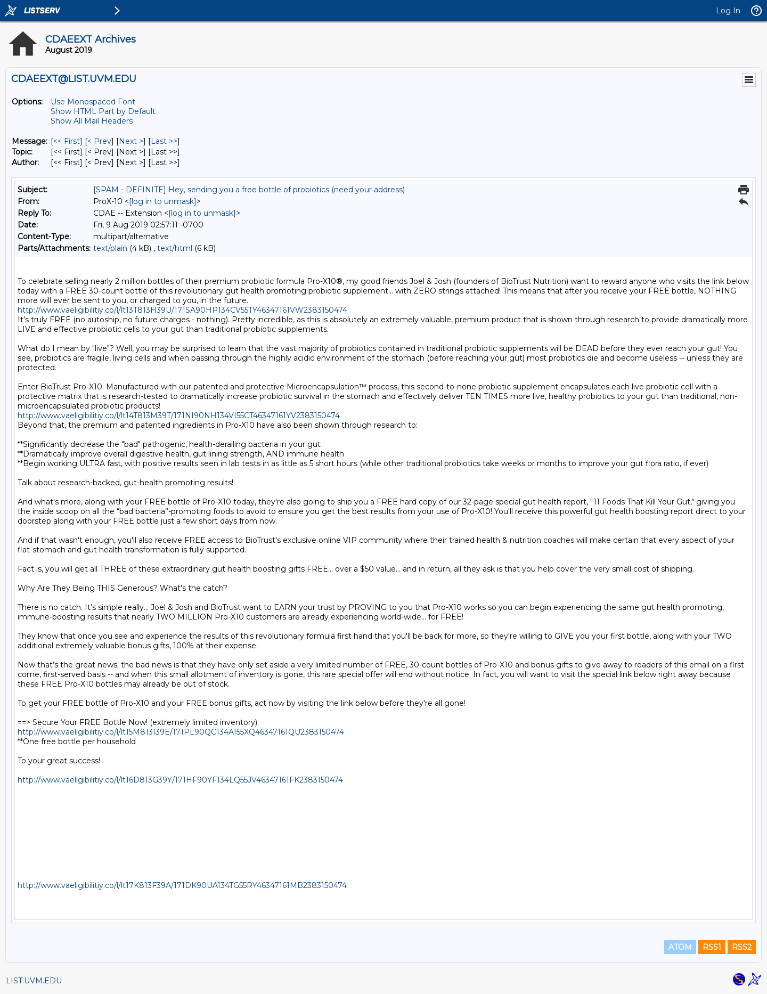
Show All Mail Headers (92, 121)
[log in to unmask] (163, 201)
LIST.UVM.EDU (34, 980)
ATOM (680, 947)
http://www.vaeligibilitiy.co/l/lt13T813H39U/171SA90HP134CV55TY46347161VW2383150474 (182, 310)
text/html (174, 248)
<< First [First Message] (66, 141)
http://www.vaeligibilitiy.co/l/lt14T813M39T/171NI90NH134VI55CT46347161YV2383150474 (179, 415)
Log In (728, 10)
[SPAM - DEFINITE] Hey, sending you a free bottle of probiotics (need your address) (249, 189)
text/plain (110, 248)
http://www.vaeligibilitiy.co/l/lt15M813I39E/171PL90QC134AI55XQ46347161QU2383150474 (181, 732)
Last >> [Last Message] (164, 141)
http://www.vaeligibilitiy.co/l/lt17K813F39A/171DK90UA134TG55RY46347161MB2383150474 (182, 885)
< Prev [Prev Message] (99, 141)
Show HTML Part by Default (103, 111)
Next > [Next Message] (131, 141)
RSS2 (742, 947)
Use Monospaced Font (93, 102)
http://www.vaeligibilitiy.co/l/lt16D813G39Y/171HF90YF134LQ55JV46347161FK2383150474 (180, 780)
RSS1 (712, 947)
